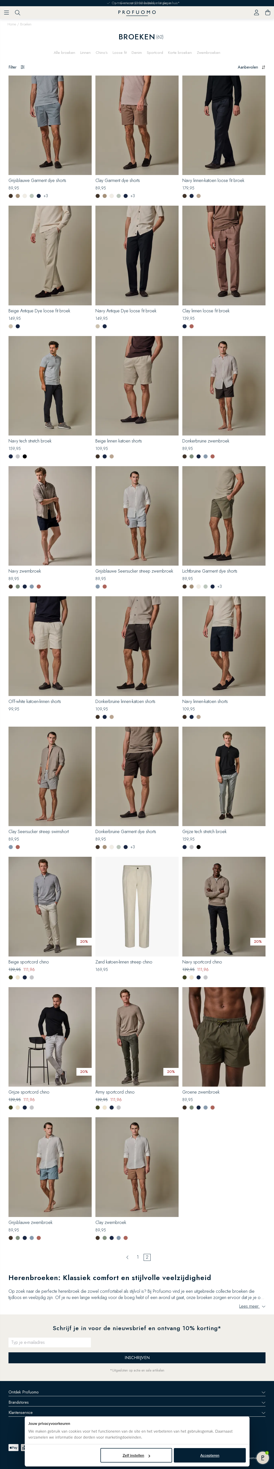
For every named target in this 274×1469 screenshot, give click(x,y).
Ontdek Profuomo (137, 1390)
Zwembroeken (210, 52)
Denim (137, 52)
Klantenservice (137, 1411)
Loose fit (119, 52)
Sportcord (155, 52)
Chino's (101, 52)
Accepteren (210, 1455)
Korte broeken (181, 52)
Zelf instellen (136, 1455)
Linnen (84, 52)
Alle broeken (63, 52)
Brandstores (137, 1401)
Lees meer (252, 1304)
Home (11, 24)
